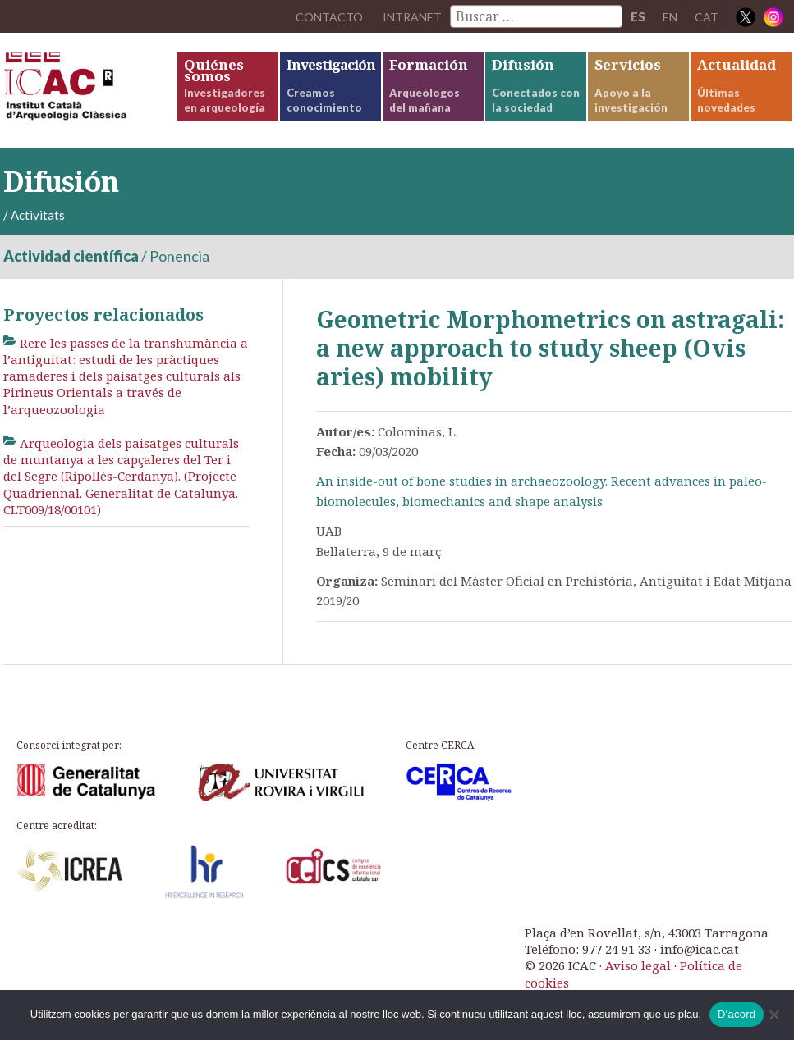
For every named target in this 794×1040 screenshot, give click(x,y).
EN (669, 16)
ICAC (89, 90)
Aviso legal (638, 965)
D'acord (736, 1014)
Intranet (409, 16)
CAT (706, 16)
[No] (773, 1014)
